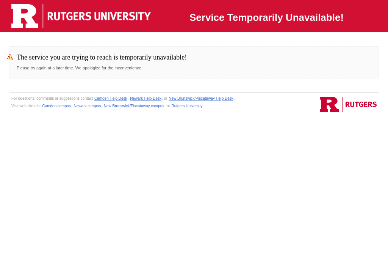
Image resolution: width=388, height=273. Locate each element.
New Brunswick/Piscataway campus (134, 106)
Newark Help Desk (145, 98)
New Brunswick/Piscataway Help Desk (201, 98)
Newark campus (87, 106)
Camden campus (56, 106)
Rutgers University (187, 106)
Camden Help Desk (110, 98)
